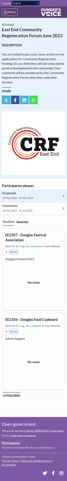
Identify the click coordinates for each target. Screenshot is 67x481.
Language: (6, 3)
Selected (22, 221)
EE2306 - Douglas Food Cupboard (31, 319)
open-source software (23, 435)
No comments (33, 246)
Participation (11, 443)
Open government (19, 424)
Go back (8, 24)
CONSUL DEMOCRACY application (44, 430)
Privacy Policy (11, 460)
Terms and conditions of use (36, 460)
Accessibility (9, 464)
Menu (10, 12)
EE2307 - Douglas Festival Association (25, 237)
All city (14, 252)
